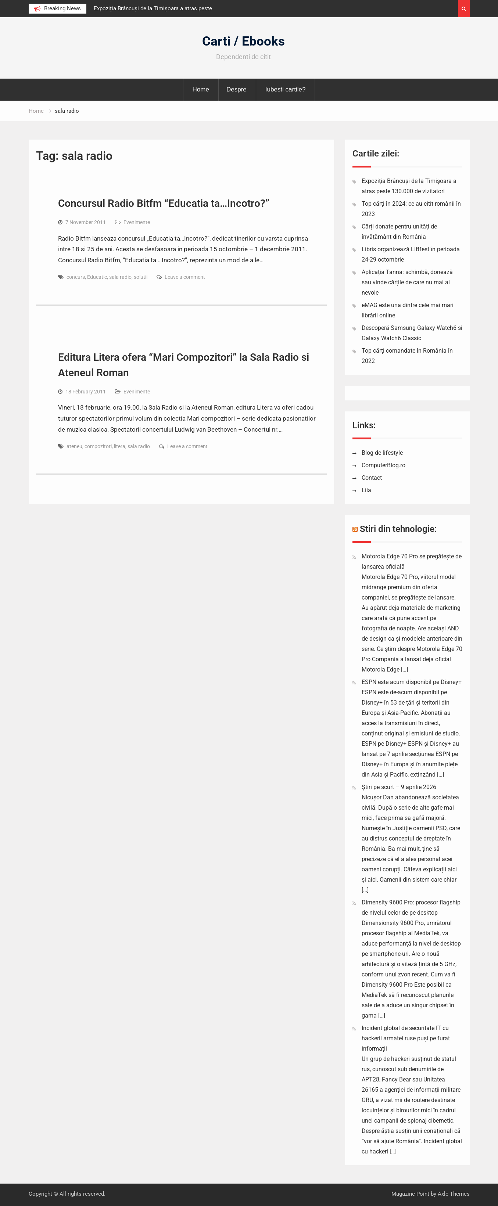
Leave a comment (185, 277)
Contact (372, 477)
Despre (236, 89)
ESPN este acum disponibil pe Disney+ (412, 681)
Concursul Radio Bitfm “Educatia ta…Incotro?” (163, 203)
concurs (76, 277)
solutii (140, 277)
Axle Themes (454, 1194)
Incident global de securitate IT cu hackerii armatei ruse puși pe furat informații (406, 1038)
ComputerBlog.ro (383, 465)
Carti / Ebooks (243, 41)
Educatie (97, 277)
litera (119, 446)
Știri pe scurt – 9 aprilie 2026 (399, 787)
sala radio (120, 277)
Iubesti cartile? (285, 89)
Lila (366, 490)
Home (201, 89)
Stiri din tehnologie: (398, 529)
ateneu (74, 446)
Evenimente (136, 222)
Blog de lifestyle (382, 452)
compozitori (98, 446)
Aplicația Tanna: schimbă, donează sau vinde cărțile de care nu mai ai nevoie (407, 282)
